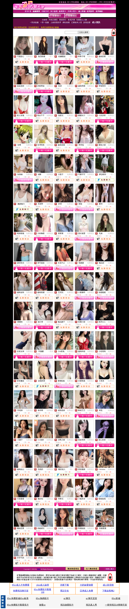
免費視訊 (29, 56)
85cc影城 (116, 598)
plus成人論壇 (42, 585)
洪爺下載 (64, 585)
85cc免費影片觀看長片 (18, 605)
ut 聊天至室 (91, 598)
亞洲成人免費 (86, 591)
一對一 (50, 56)
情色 (39, 569)
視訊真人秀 (91, 605)
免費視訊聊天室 (20, 591)
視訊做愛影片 (67, 605)
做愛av (42, 605)
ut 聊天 (67, 598)
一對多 (50, 351)
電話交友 (64, 591)
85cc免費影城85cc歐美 (18, 598)
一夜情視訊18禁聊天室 (116, 605)
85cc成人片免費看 (20, 585)
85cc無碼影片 (42, 598)
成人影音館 (108, 585)
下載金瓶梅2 (108, 591)
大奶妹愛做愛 (86, 585)
